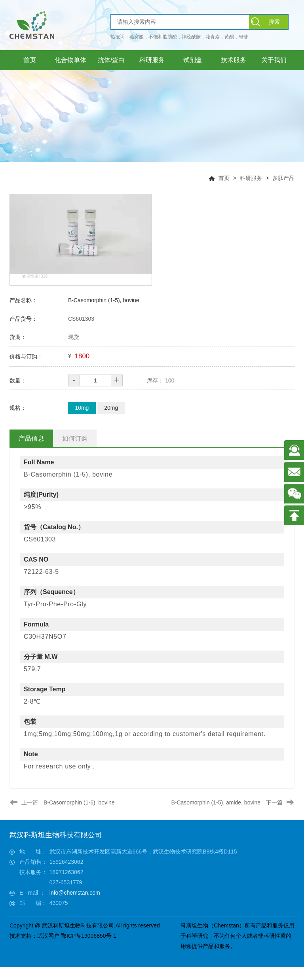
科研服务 (251, 178)
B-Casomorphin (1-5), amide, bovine (215, 802)
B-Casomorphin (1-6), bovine (79, 802)
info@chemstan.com (74, 892)
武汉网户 (48, 936)
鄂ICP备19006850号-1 (88, 936)
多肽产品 (283, 178)
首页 (224, 178)
